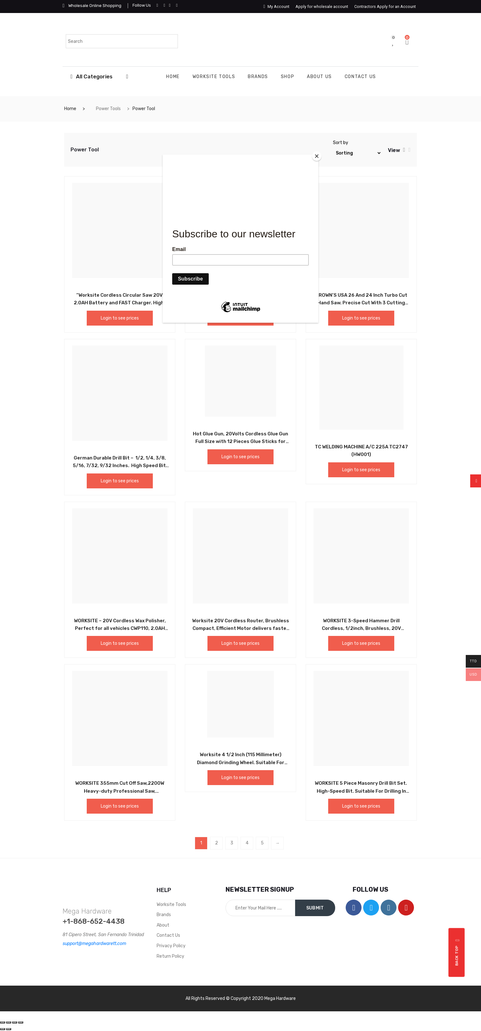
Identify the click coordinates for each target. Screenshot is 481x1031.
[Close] (317, 156)
